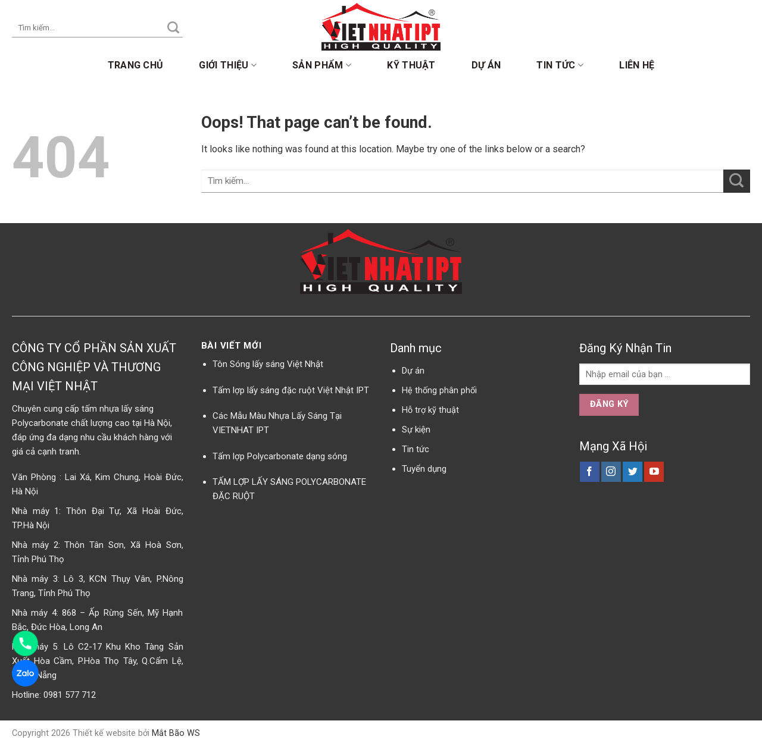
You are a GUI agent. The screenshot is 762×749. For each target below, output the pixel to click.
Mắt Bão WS (176, 733)
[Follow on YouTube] (654, 472)
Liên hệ (636, 65)
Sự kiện (416, 429)
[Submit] (173, 28)
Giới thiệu (228, 65)
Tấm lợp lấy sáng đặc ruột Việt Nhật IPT (291, 390)
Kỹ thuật (411, 65)
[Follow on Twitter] (632, 472)
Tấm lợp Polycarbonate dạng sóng (280, 456)
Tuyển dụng (424, 468)
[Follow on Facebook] (589, 472)
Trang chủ (136, 65)
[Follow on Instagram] (611, 472)
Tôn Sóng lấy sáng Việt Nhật (268, 364)
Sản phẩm (321, 65)
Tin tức (559, 65)
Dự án (486, 65)
